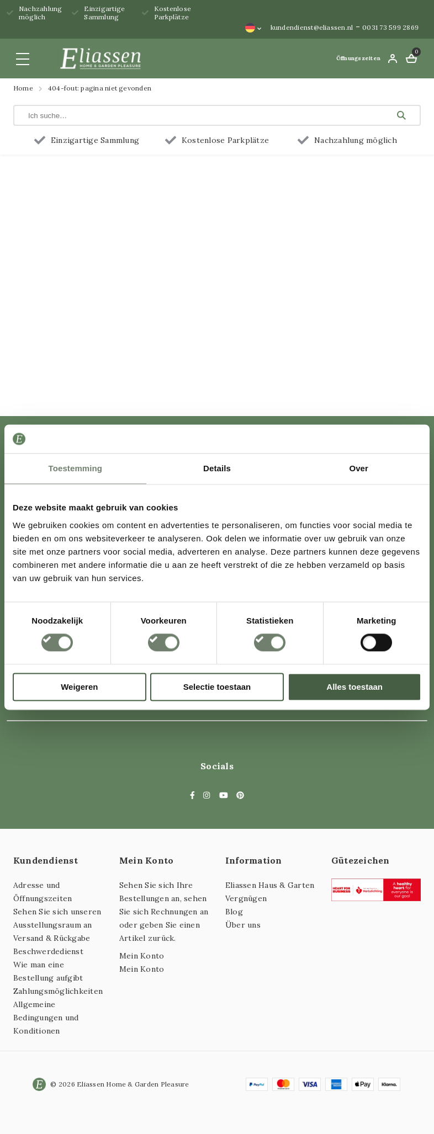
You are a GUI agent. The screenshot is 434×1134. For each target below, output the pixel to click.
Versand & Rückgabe (51, 938)
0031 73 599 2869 (390, 27)
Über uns (243, 925)
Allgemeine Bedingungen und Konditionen (46, 1017)
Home (23, 88)
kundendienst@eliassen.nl (312, 27)
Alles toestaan (354, 686)
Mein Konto (141, 956)
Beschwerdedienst (48, 951)
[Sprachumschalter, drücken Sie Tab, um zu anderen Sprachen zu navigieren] (253, 28)
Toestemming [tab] (76, 468)
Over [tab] (358, 468)
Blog (234, 912)
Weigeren (79, 686)
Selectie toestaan (217, 686)
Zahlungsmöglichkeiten (58, 991)
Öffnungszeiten (358, 58)
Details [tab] (217, 468)
